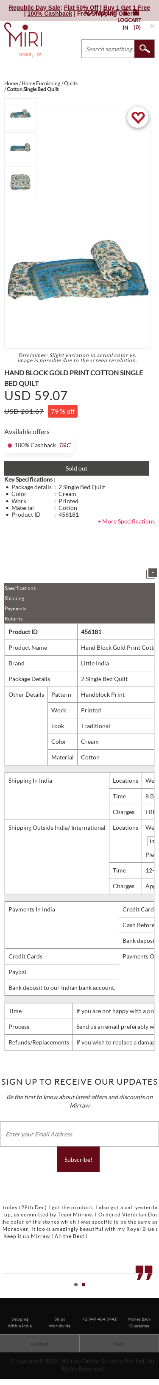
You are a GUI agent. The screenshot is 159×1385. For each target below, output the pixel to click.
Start (148, 1294)
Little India (95, 663)
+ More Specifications (126, 521)
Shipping (14, 598)
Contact (39, 1344)
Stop (155, 1294)
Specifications (20, 588)
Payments (15, 608)
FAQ (119, 1344)
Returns (13, 618)
